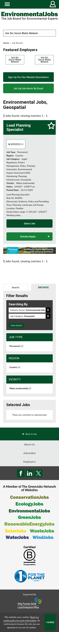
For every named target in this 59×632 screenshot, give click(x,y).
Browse (43, 287)
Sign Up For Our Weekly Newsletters (28, 77)
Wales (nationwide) (20, 388)
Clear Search (16, 325)
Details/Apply (28, 236)
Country (14, 367)
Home (6, 43)
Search (15, 287)
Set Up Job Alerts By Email (28, 88)
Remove (48, 310)
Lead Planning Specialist (18, 127)
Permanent (16, 346)
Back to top (31, 434)
